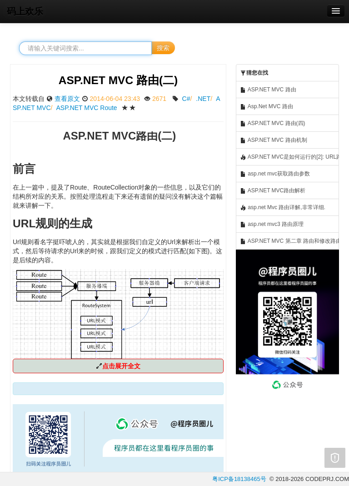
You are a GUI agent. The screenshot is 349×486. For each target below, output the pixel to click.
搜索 (163, 47)
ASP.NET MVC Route (86, 107)
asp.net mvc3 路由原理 (272, 224)
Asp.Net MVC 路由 (266, 106)
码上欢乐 (25, 11)
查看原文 (67, 98)
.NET (203, 98)
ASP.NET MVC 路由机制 (273, 140)
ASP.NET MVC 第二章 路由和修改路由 (289, 241)
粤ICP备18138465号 (239, 479)
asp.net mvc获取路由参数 (275, 173)
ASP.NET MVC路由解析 (272, 190)
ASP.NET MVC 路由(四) (272, 123)
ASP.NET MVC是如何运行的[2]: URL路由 (289, 157)
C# (186, 98)
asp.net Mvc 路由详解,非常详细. (282, 207)
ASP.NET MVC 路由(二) (118, 80)
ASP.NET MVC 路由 (268, 89)
